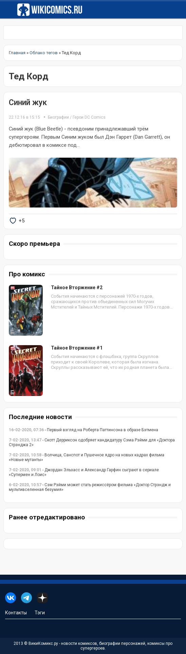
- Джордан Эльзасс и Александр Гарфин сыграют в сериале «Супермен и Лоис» (84, 472)
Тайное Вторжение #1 (77, 348)
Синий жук (28, 102)
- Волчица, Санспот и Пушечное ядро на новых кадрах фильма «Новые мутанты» (86, 457)
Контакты (16, 612)
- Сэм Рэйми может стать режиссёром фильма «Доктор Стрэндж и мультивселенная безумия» (90, 487)
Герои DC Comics (89, 117)
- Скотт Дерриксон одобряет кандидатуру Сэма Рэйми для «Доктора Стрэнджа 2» (92, 442)
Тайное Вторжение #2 (77, 287)
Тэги (40, 612)
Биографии (58, 117)
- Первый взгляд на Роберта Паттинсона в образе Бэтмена (83, 430)
